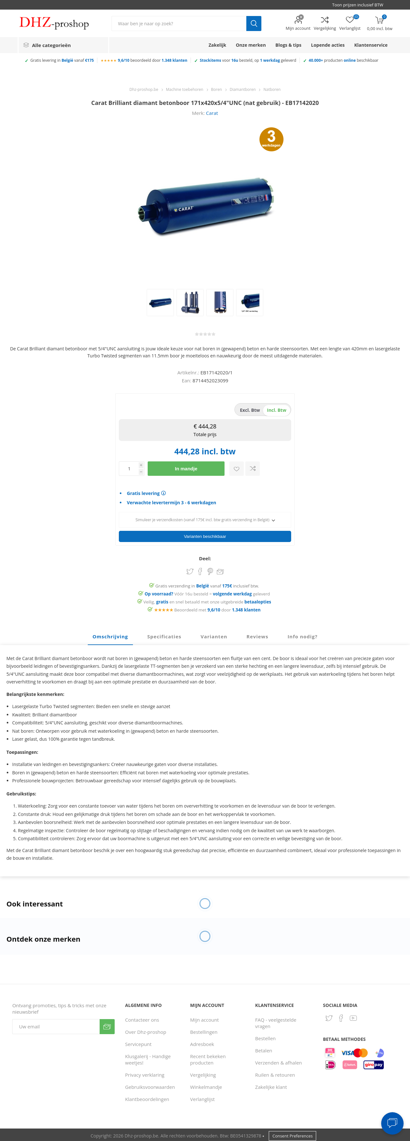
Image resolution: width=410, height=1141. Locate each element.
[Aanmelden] (56, 1024)
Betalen (263, 1048)
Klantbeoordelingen (147, 1097)
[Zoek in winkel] (178, 23)
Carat (212, 113)
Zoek (253, 23)
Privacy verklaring (145, 1073)
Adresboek (202, 1042)
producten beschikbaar (344, 60)
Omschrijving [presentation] (110, 634)
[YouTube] (353, 1016)
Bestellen (265, 1036)
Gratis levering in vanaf (62, 60)
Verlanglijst (202, 1097)
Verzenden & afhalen (278, 1060)
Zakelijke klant (271, 1085)
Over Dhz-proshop (145, 1030)
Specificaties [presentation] (164, 634)
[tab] (110, 634)
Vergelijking (325, 28)
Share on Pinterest (210, 569)
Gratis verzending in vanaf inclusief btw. (207, 584)
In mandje (186, 468)
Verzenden (107, 1024)
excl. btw (250, 410)
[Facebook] (341, 1016)
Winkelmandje (206, 1085)
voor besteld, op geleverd (248, 60)
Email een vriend (220, 570)
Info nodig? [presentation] (303, 634)
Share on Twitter (189, 569)
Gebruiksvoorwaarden (150, 1085)
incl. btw (276, 410)
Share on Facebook (200, 569)
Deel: (205, 556)
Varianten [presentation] (214, 634)
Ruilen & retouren (275, 1073)
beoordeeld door (152, 60)
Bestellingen (203, 1030)
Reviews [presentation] (257, 634)
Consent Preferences (292, 1134)
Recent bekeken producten (208, 1057)
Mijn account (298, 28)
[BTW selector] (360, 5)
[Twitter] (329, 1016)
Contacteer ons (142, 1018)
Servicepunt (138, 1042)
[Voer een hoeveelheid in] (129, 468)
